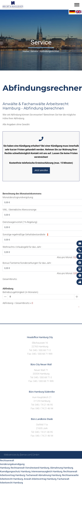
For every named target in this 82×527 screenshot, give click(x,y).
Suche (38, 461)
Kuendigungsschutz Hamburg (15, 471)
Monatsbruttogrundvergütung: (18, 197)
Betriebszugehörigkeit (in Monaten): (21, 292)
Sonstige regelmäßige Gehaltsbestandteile (26, 234)
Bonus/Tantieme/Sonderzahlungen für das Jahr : (27, 263)
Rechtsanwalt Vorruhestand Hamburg (30, 467)
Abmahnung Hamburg (61, 467)
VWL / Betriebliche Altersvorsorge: (20, 209)
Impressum (48, 461)
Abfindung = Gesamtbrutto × (18, 303)
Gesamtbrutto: (10, 279)
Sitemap (29, 461)
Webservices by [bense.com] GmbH (21, 454)
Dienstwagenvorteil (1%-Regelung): (20, 222)
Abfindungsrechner (49, 51)
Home (26, 51)
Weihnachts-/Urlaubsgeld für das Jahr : (22, 247)
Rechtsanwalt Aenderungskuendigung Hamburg (12, 464)
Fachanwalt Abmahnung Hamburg (43, 475)
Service (34, 51)
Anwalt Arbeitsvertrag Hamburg (40, 479)
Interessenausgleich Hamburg (46, 471)
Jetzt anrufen (41, 170)
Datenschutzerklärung (67, 461)
